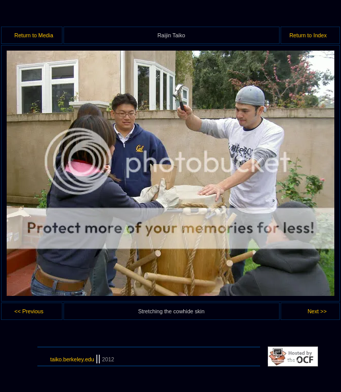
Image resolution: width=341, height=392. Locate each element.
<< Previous (29, 311)
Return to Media (33, 35)
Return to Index (308, 35)
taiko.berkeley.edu (72, 359)
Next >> (317, 311)
